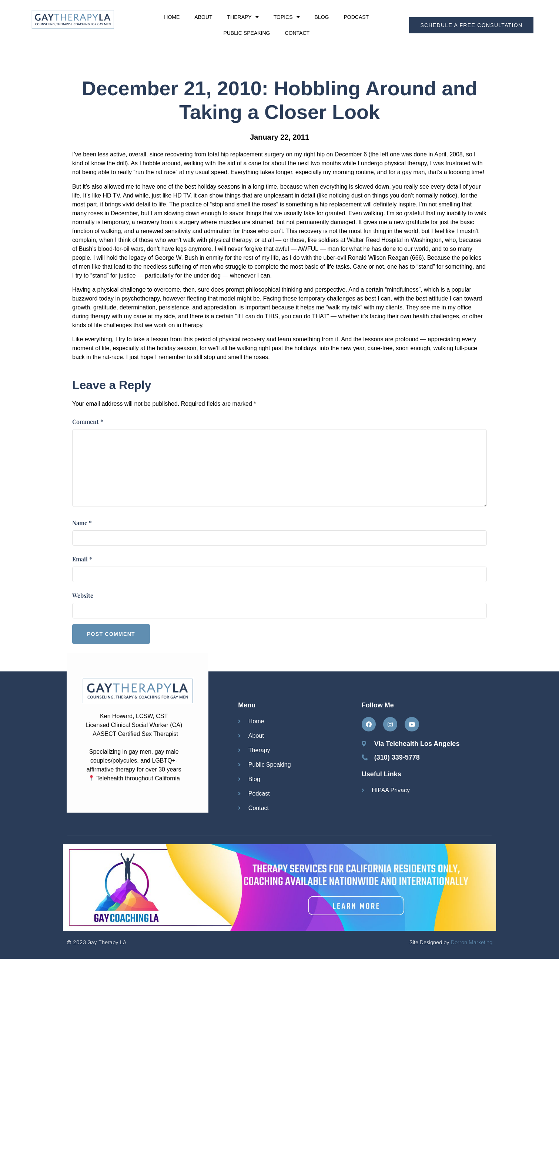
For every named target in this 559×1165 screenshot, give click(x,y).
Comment (87, 421)
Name (82, 523)
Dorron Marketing (471, 942)
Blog (322, 17)
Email (82, 559)
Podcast (356, 17)
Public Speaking (246, 33)
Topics (287, 17)
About (203, 17)
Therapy (243, 17)
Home (172, 17)
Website (82, 595)
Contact (297, 33)
